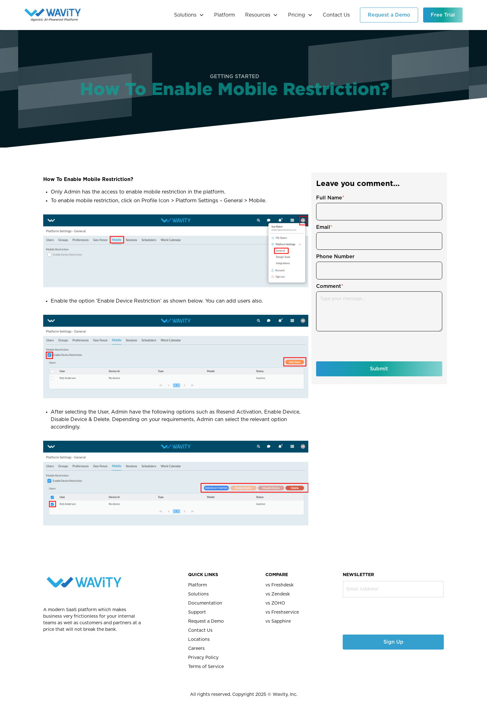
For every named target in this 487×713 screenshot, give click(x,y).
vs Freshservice (282, 612)
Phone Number (335, 256)
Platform (224, 15)
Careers (196, 648)
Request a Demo (389, 15)
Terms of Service (206, 667)
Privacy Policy (203, 657)
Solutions (198, 594)
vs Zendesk (277, 594)
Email (324, 227)
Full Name (330, 197)
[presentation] (363, 346)
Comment (329, 286)
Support (197, 612)
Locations (199, 639)
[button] (189, 15)
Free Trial (443, 15)
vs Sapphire (278, 621)
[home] (52, 15)
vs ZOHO (275, 603)
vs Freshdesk (279, 585)
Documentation (205, 603)
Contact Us (336, 15)
